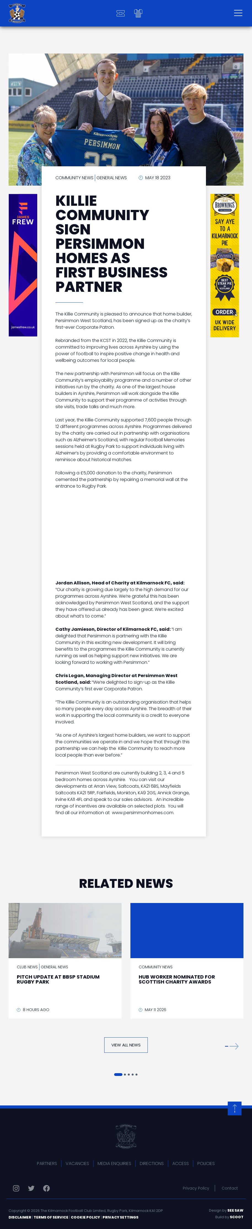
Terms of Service (51, 1217)
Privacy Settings (120, 1217)
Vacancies (77, 1163)
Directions (152, 1163)
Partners (47, 1163)
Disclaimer (20, 1217)
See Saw (235, 1210)
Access (180, 1163)
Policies (206, 1163)
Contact (230, 1188)
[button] (232, 1046)
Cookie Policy (85, 1217)
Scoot (236, 1217)
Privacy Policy (196, 1188)
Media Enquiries (114, 1163)
